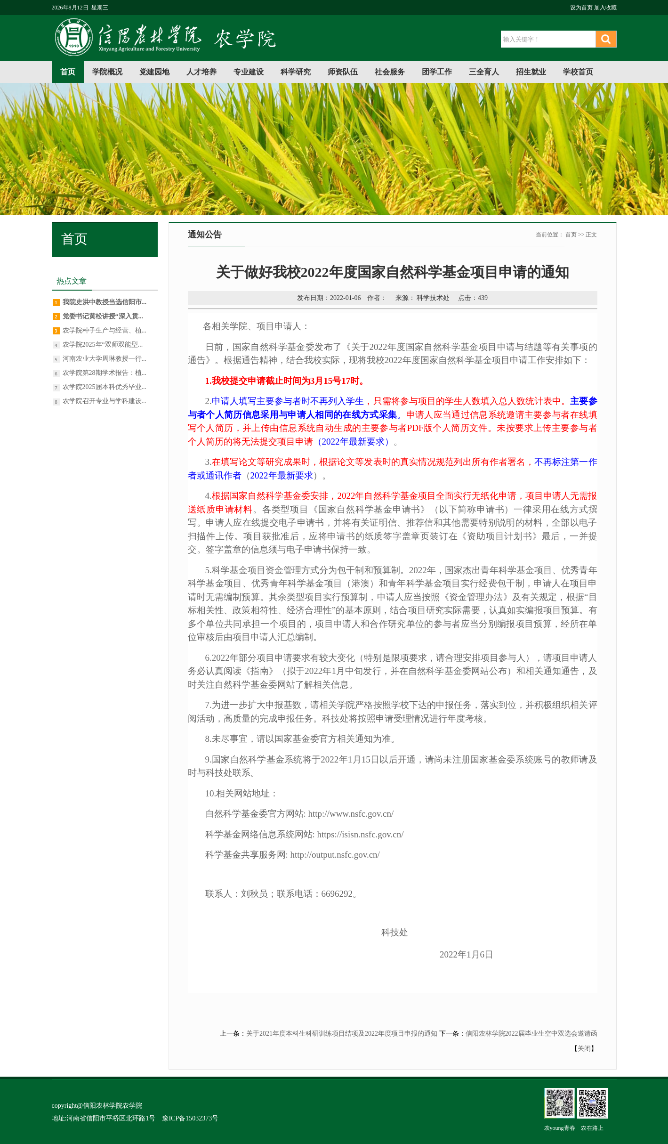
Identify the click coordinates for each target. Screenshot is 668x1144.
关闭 (584, 1048)
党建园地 (154, 72)
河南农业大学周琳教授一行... (105, 358)
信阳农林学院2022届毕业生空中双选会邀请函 (531, 1033)
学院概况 (107, 72)
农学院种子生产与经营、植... (105, 330)
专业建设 (248, 72)
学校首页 (578, 72)
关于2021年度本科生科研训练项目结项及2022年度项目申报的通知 (341, 1033)
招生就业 (531, 72)
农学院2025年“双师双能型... (103, 344)
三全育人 (484, 72)
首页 (67, 72)
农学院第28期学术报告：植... (105, 372)
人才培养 (201, 72)
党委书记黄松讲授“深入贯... (103, 316)
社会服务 (390, 72)
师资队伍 (343, 72)
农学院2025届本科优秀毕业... (105, 386)
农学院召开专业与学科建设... (105, 401)
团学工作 (437, 72)
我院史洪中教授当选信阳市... (105, 302)
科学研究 (296, 72)
